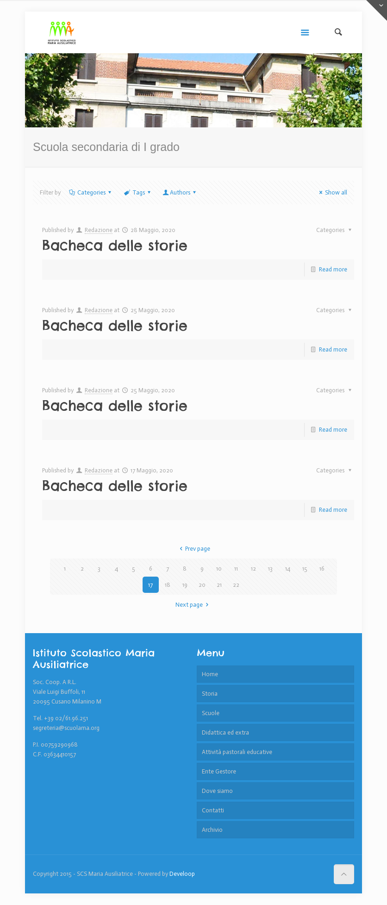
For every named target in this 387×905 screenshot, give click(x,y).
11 (236, 568)
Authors (180, 192)
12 (253, 568)
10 (219, 568)
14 (287, 568)
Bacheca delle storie (114, 245)
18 (167, 584)
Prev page (193, 548)
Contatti (213, 810)
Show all (332, 192)
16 (322, 568)
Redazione (98, 229)
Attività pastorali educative (237, 751)
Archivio (212, 829)
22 (236, 584)
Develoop (182, 873)
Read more (333, 269)
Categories (91, 192)
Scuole (210, 713)
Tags (137, 192)
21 (219, 584)
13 (270, 568)
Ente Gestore (219, 771)
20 (202, 584)
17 (150, 584)
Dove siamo (217, 790)
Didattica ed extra (225, 732)
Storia (210, 693)
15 (304, 568)
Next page (193, 604)
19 (184, 584)
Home (210, 674)
